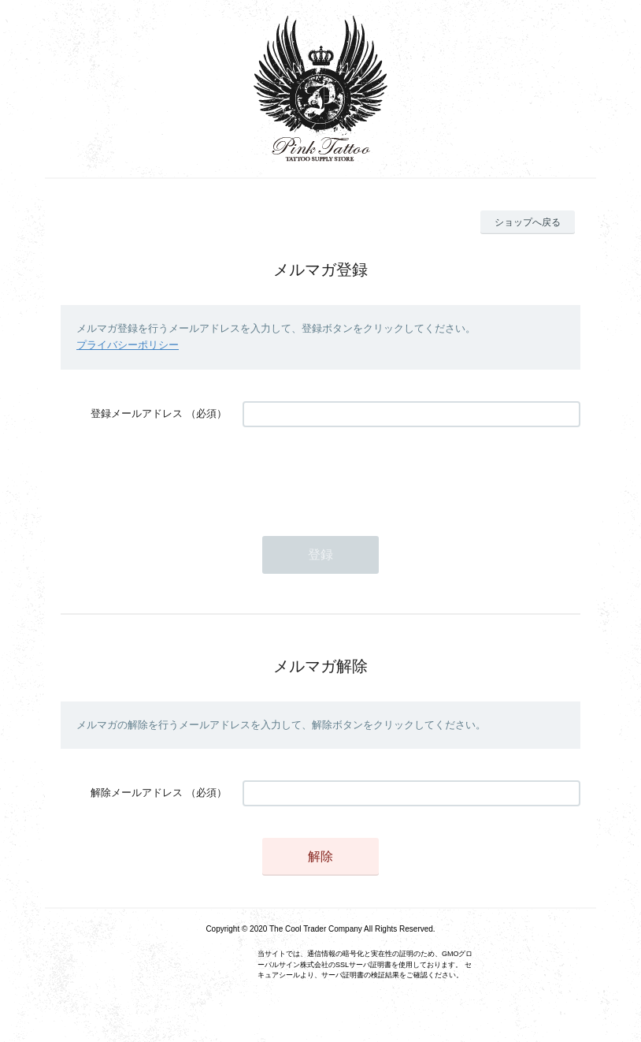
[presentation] (362, 473)
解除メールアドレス (137, 792)
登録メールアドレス (137, 413)
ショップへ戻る (528, 222)
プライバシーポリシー (127, 345)
